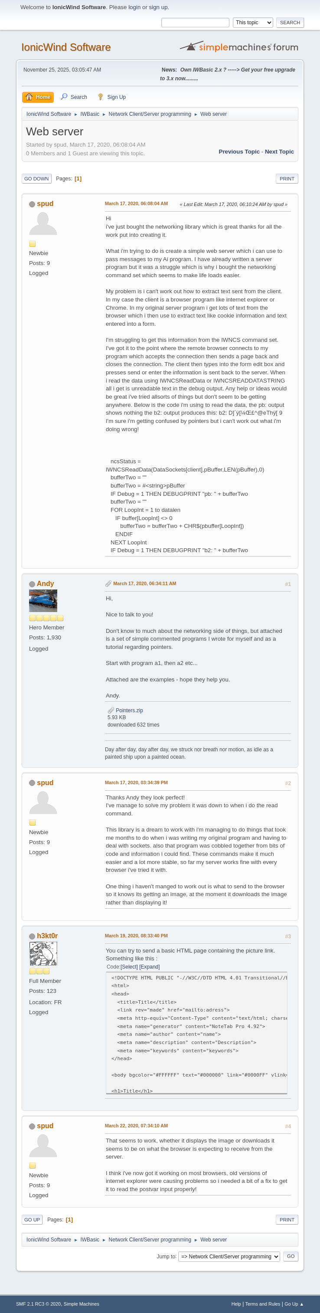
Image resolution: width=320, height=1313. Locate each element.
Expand (150, 967)
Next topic (279, 151)
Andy (45, 583)
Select (129, 967)
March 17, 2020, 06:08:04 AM (136, 203)
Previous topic (239, 151)
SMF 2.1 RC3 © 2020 (38, 1303)
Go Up (32, 1219)
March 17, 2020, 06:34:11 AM (144, 583)
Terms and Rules (263, 1303)
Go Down (36, 178)
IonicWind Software (66, 47)
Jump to (166, 1256)
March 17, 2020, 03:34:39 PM (136, 782)
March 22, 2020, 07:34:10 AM (136, 1125)
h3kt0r (47, 936)
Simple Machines (81, 1303)
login (134, 7)
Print (287, 178)
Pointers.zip (125, 710)
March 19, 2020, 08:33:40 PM (136, 935)
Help (236, 1303)
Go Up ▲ (294, 1303)
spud (45, 203)
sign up (158, 7)
